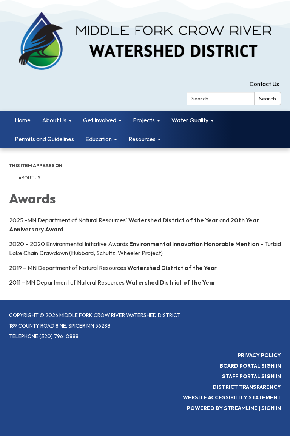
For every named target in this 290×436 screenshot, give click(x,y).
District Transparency (247, 387)
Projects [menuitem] (144, 120)
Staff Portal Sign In (251, 376)
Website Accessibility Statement (232, 397)
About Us (29, 177)
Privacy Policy (259, 355)
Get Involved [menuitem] (99, 120)
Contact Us (264, 84)
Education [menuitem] (98, 139)
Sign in (271, 408)
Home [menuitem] (23, 120)
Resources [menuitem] (142, 139)
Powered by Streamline (222, 408)
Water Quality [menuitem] (189, 120)
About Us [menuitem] (54, 120)
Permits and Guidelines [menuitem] (44, 139)
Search (267, 98)
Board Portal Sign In (250, 365)
